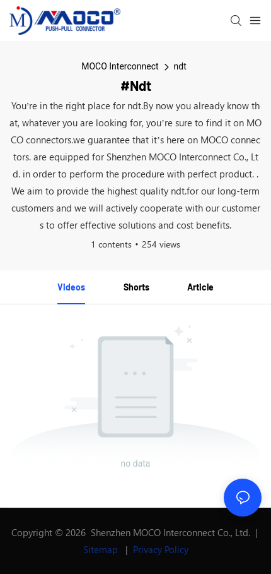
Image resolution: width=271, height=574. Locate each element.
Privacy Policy (160, 549)
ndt (180, 66)
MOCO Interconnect (119, 66)
